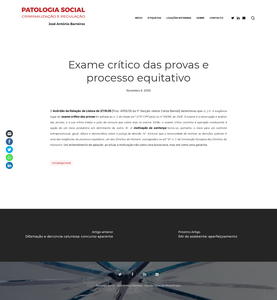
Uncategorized (61, 163)
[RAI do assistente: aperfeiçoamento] (207, 235)
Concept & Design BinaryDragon (163, 285)
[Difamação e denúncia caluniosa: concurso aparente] (69, 235)
